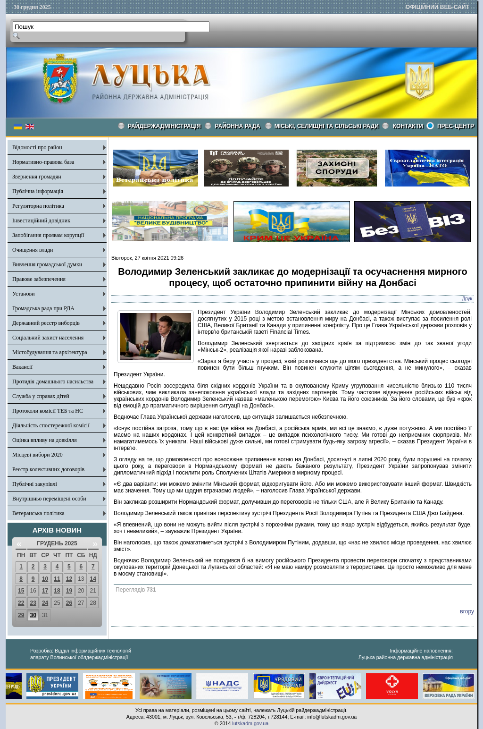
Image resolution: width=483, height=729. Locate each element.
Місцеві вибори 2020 (37, 454)
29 (21, 615)
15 (21, 590)
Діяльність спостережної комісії (51, 425)
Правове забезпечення (39, 279)
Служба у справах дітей (40, 396)
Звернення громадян (36, 176)
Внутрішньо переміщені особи (49, 498)
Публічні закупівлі (34, 484)
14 (93, 579)
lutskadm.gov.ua (250, 723)
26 (69, 603)
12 (69, 579)
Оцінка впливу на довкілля (44, 440)
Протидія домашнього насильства (52, 381)
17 (45, 590)
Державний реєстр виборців (46, 323)
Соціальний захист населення (47, 337)
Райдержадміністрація (164, 126)
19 (69, 590)
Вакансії (22, 367)
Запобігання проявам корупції (48, 235)
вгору (467, 611)
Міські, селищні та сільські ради (327, 126)
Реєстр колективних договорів (48, 469)
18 (57, 590)
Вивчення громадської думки (47, 264)
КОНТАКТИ (408, 126)
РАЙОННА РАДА (237, 126)
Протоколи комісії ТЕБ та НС (47, 410)
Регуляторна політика (38, 206)
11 (57, 579)
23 (33, 603)
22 (21, 603)
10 (45, 579)
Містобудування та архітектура (49, 352)
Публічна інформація (37, 191)
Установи (23, 293)
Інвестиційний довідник (41, 220)
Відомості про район (37, 147)
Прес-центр (455, 126)
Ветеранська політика (38, 513)
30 (33, 615)
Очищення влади (32, 249)
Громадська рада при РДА (43, 308)
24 (45, 603)
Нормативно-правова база (43, 162)
